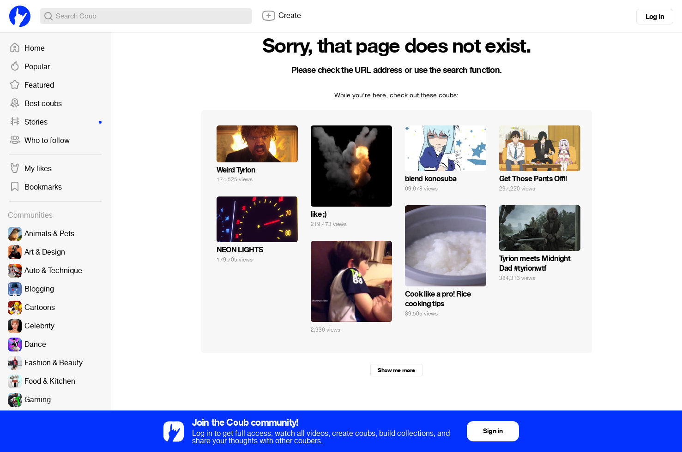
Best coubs (35, 103)
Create (281, 15)
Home (27, 48)
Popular (29, 66)
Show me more (396, 370)
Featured (31, 85)
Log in (655, 16)
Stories (55, 122)
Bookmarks (35, 187)
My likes (30, 168)
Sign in (492, 431)
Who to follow (39, 140)
